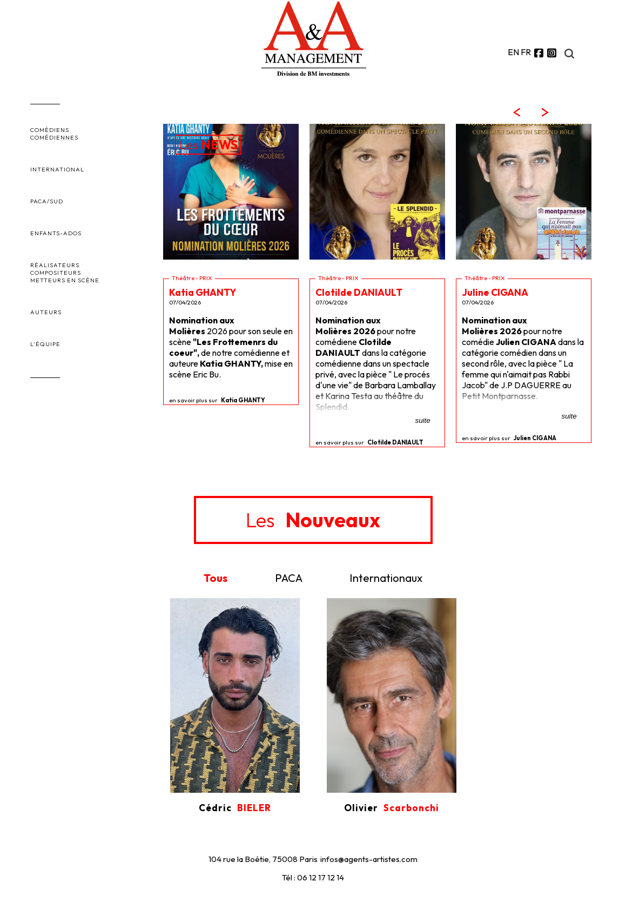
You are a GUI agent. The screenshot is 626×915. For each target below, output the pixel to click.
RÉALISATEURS (54, 265)
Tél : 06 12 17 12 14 (313, 877)
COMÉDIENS (49, 130)
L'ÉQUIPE (45, 344)
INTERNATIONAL (57, 169)
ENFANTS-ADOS (56, 233)
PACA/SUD (46, 201)
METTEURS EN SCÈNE (64, 280)
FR (526, 52)
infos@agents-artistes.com (369, 859)
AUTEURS (46, 312)
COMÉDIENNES (54, 137)
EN (513, 52)
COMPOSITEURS (55, 272)
